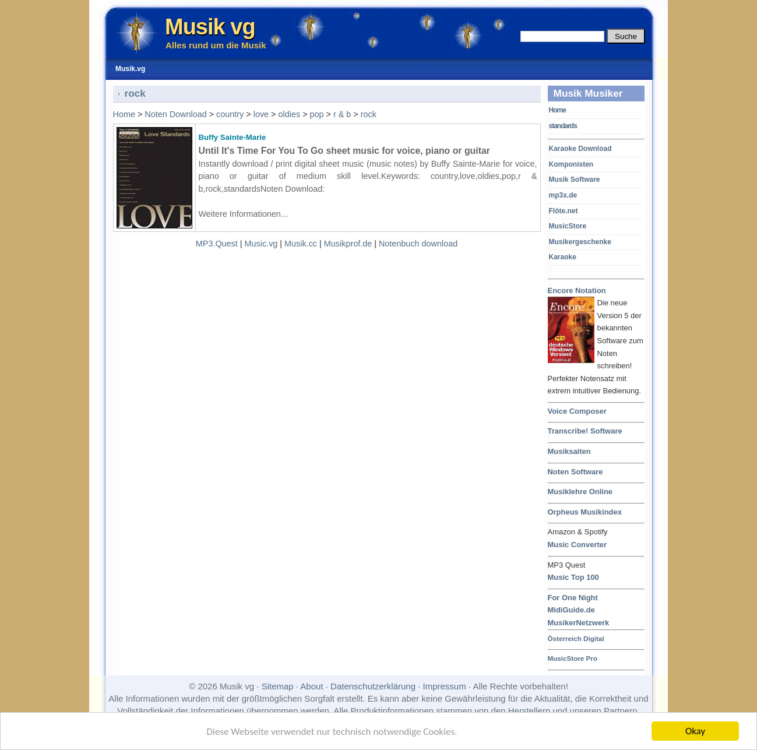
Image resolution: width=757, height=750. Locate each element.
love (261, 114)
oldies (290, 114)
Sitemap (278, 686)
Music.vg (261, 243)
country (230, 114)
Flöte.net (563, 211)
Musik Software (574, 179)
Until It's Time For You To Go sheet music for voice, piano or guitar (344, 151)
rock (368, 114)
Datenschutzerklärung (373, 686)
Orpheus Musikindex (585, 512)
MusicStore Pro (573, 658)
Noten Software (575, 471)
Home (557, 110)
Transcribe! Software (585, 431)
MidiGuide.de (571, 609)
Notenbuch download (418, 243)
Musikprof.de (348, 243)
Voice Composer (577, 411)
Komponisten (571, 164)
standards (563, 126)
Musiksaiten (569, 451)
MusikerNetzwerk (579, 622)
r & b (342, 114)
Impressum (444, 686)
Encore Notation (577, 291)
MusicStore (568, 226)
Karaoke (562, 257)
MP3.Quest (217, 243)
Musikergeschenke (580, 242)
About (311, 686)
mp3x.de (563, 195)
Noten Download (175, 114)
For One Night (573, 597)
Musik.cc (300, 243)
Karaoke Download (580, 149)
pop (317, 114)
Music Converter (577, 544)
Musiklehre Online (580, 491)
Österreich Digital (576, 638)
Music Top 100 (573, 577)
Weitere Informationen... (243, 214)
